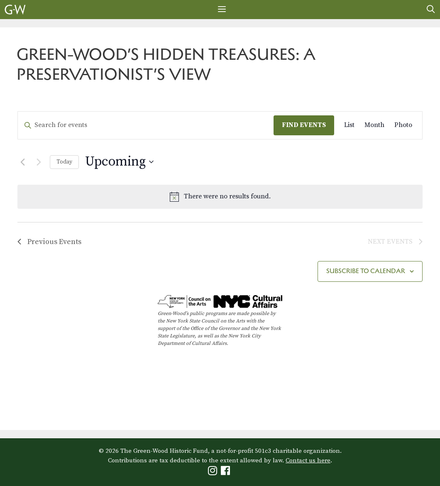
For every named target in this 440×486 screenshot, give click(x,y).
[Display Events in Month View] (374, 125)
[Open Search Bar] (431, 9)
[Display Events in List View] (349, 125)
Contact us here (308, 460)
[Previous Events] (22, 162)
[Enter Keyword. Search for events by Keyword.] (146, 125)
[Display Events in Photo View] (403, 125)
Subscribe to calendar (365, 271)
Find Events (304, 125)
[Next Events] (39, 162)
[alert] (220, 197)
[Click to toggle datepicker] (119, 162)
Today (64, 162)
